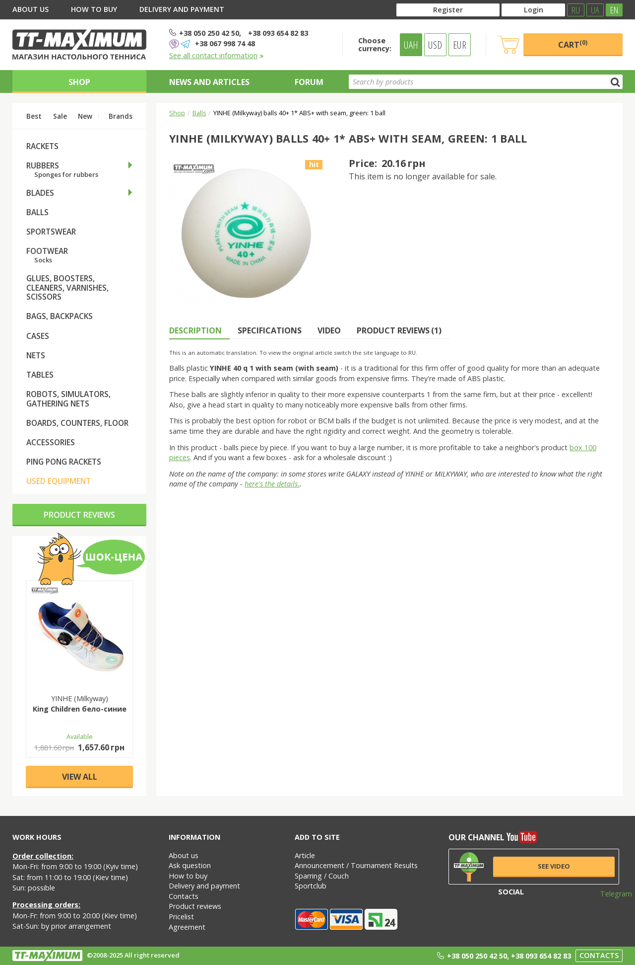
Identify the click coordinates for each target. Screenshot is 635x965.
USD (435, 45)
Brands (120, 116)
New (85, 116)
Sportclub (310, 885)
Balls (199, 112)
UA (595, 9)
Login (533, 9)
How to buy (94, 9)
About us (30, 9)
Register (448, 9)
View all (79, 776)
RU (576, 9)
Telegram (609, 893)
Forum (309, 82)
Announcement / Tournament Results (356, 865)
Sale (60, 116)
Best (34, 116)
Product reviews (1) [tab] (399, 330)
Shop (79, 82)
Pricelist (181, 916)
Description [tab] (195, 330)
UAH (411, 45)
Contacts (183, 896)
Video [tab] (329, 330)
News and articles (209, 82)
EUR (459, 45)
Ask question (190, 865)
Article (305, 855)
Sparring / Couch (322, 876)
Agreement (187, 927)
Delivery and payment (181, 9)
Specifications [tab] (270, 330)
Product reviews (79, 514)
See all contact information (216, 55)
